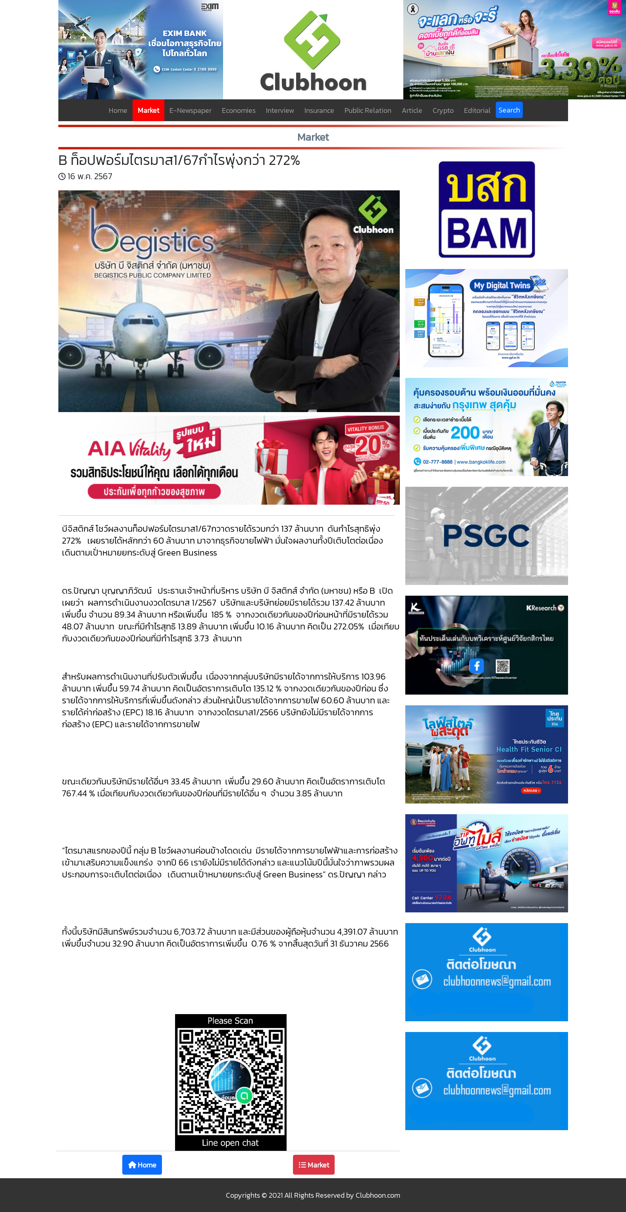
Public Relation (368, 110)
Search (509, 110)
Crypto (443, 110)
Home (118, 110)
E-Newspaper (190, 110)
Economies (238, 110)
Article (412, 110)
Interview (280, 110)
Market (148, 110)
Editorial (477, 110)
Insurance (319, 110)
